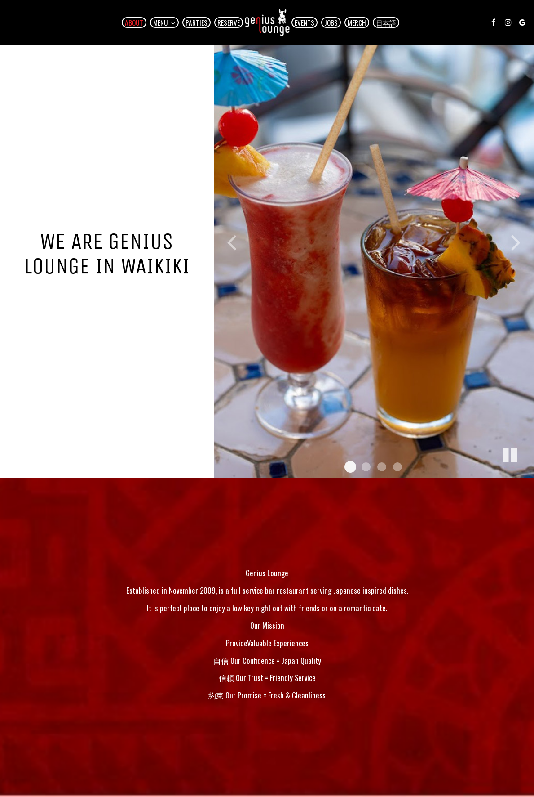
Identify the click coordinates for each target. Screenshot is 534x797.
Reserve (228, 22)
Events (304, 22)
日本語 (386, 22)
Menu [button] (164, 22)
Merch (357, 22)
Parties (196, 22)
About (134, 22)
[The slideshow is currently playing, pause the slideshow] (509, 453)
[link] (267, 22)
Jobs (331, 22)
